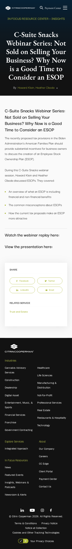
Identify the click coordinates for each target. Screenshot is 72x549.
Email (50, 289)
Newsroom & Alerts (15, 494)
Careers (43, 456)
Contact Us (45, 486)
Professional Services (49, 402)
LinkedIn (22, 289)
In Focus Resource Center (28, 18)
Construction (12, 379)
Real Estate (43, 410)
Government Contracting (18, 429)
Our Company (46, 448)
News (8, 467)
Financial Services (15, 414)
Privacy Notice (49, 523)
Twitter (50, 280)
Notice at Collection (36, 527)
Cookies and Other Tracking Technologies (36, 532)
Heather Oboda (45, 87)
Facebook (22, 280)
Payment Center (53, 8)
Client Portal (46, 471)
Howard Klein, (26, 87)
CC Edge (44, 463)
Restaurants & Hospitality (51, 417)
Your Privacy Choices (42, 541)
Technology (43, 425)
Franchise (10, 422)
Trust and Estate (19, 311)
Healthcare (43, 367)
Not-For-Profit (44, 395)
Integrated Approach (16, 448)
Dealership (11, 387)
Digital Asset (12, 395)
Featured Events (14, 474)
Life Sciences (44, 375)
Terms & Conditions (26, 523)
